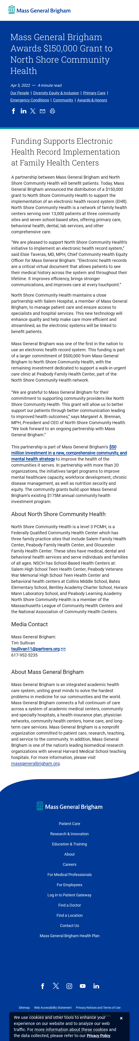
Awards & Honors (92, 100)
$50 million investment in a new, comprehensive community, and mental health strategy (69, 453)
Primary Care (94, 93)
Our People (19, 93)
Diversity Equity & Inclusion (56, 93)
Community (63, 100)
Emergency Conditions (29, 100)
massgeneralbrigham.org (35, 763)
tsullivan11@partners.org (35, 649)
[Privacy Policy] (98, 1036)
